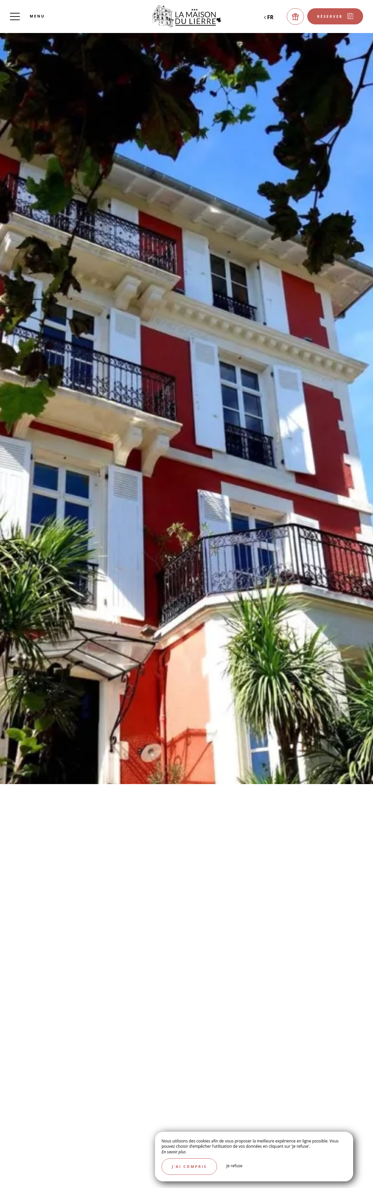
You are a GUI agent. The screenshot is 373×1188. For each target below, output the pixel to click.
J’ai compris (189, 1166)
